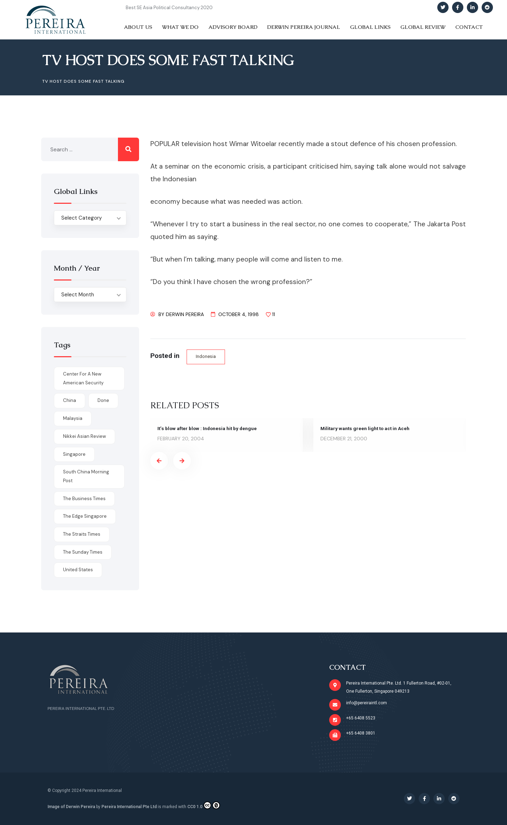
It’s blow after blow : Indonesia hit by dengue (208, 429)
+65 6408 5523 (360, 718)
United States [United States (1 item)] (78, 570)
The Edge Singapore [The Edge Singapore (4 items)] (85, 516)
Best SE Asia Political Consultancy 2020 (169, 8)
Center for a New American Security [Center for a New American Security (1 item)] (83, 378)
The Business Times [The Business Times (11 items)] (84, 499)
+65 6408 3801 (360, 733)
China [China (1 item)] (69, 400)
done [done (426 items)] (103, 400)
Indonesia (206, 357)
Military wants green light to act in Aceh (366, 429)
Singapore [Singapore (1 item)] (74, 454)
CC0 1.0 (203, 805)
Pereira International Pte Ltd (129, 806)
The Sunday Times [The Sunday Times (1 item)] (82, 552)
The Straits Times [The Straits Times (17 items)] (81, 534)
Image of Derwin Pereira (71, 806)
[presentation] (159, 461)
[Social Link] (443, 7)
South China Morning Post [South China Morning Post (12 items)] (86, 476)
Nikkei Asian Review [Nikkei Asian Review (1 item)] (84, 436)
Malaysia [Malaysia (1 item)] (72, 418)
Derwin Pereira (185, 314)
